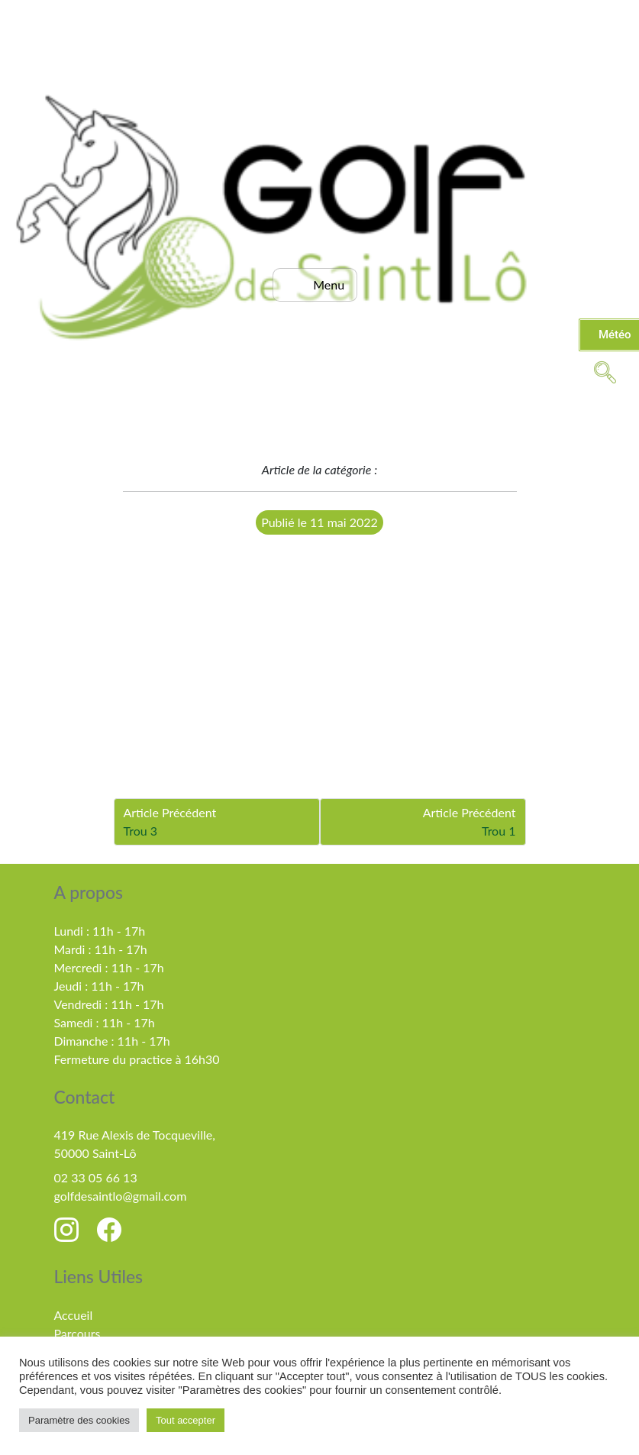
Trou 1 (499, 830)
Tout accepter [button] (185, 1420)
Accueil (73, 1315)
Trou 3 (141, 830)
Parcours (77, 1333)
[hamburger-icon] (315, 285)
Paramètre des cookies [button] (79, 1420)
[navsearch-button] (604, 371)
